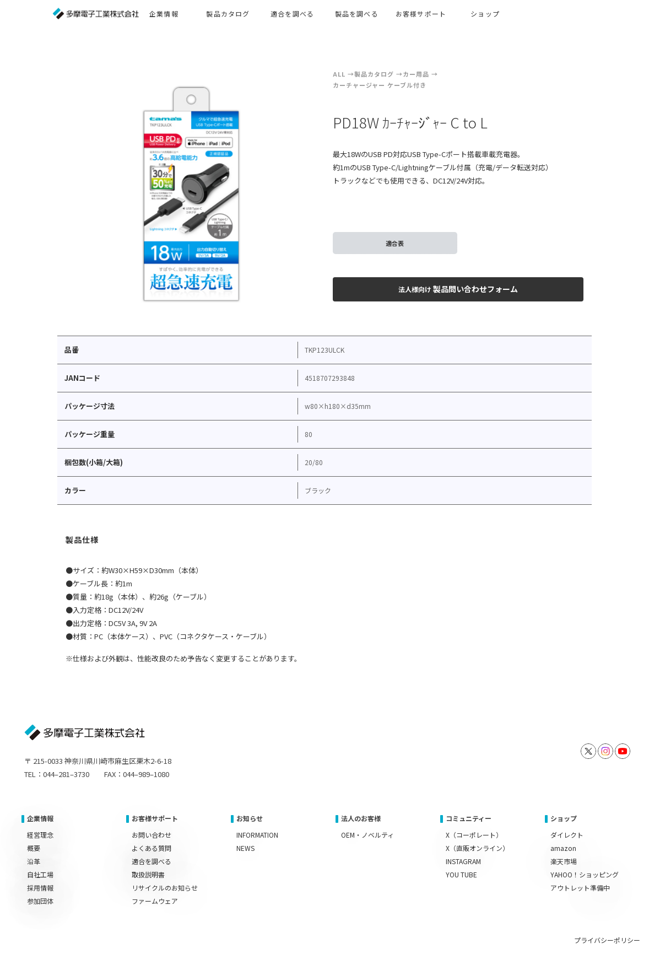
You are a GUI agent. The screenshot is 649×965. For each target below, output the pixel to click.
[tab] (83, 541)
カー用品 (416, 73)
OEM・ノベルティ (367, 834)
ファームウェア (155, 900)
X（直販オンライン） (477, 848)
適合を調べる (151, 861)
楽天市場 (563, 861)
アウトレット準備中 (580, 887)
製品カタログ (374, 73)
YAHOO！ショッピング (584, 874)
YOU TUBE (461, 874)
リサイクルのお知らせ (165, 887)
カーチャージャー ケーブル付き (379, 84)
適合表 (395, 243)
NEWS (245, 848)
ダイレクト (566, 834)
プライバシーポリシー (607, 940)
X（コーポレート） (474, 834)
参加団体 (40, 900)
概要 (33, 848)
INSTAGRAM (463, 861)
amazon (563, 848)
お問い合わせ (151, 834)
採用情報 (40, 887)
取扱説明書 (148, 874)
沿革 (33, 861)
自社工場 (40, 874)
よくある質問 (151, 848)
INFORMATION (257, 834)
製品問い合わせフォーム (458, 288)
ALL (339, 73)
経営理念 (40, 834)
